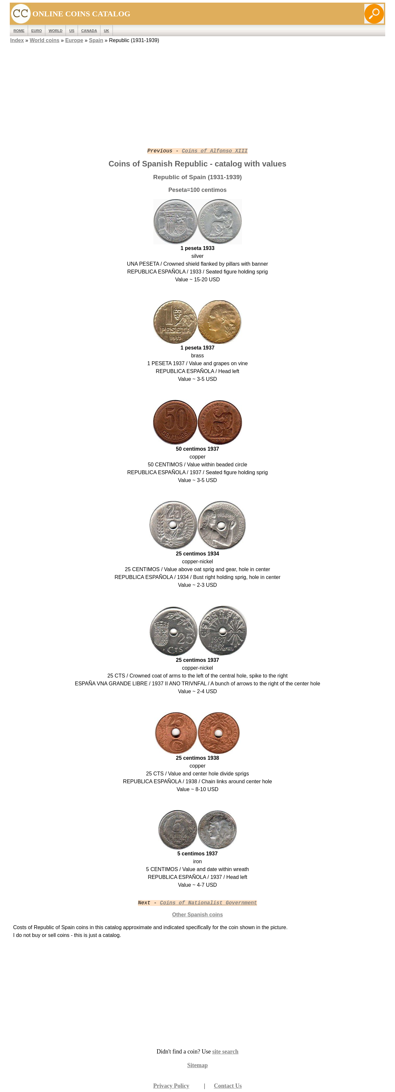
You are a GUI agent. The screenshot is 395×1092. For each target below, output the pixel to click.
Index (17, 40)
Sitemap (197, 1065)
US (71, 31)
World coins (44, 40)
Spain (96, 40)
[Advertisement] (197, 90)
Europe (74, 40)
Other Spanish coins (197, 914)
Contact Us (228, 1086)
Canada (89, 31)
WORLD (55, 31)
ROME (18, 31)
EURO (36, 31)
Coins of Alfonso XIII (215, 151)
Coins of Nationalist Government (208, 903)
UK (106, 31)
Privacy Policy (171, 1086)
